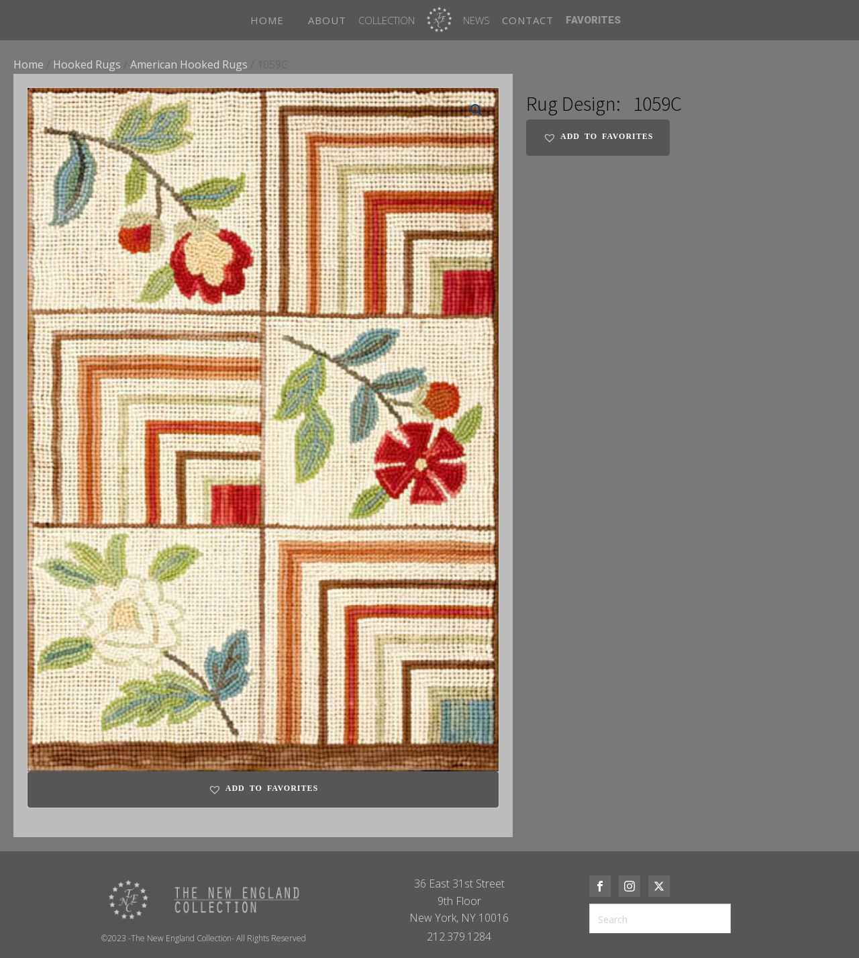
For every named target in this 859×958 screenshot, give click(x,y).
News (476, 20)
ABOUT (327, 20)
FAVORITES (593, 20)
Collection (386, 20)
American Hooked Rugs (189, 64)
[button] (476, 110)
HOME (267, 20)
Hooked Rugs (87, 64)
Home (28, 64)
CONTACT (528, 20)
